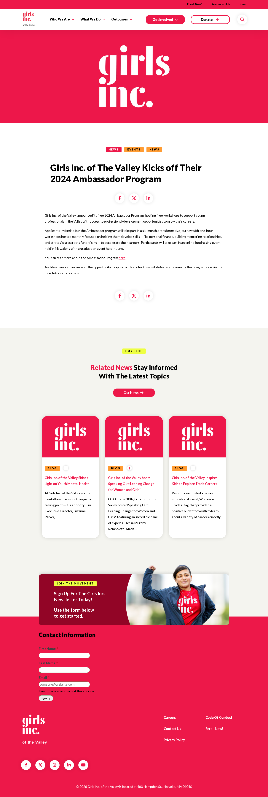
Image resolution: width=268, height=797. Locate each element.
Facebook (26, 765)
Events (134, 149)
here (122, 258)
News (243, 4)
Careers (170, 717)
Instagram (55, 765)
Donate (207, 20)
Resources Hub (220, 4)
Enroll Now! (194, 4)
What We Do (90, 19)
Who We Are (60, 19)
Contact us (172, 729)
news (114, 149)
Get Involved (163, 20)
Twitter (40, 765)
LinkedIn (69, 765)
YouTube (83, 765)
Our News (133, 393)
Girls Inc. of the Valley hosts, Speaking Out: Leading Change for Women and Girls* (131, 484)
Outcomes (119, 19)
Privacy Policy (174, 740)
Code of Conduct (218, 717)
